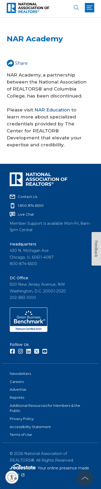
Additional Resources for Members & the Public (45, 408)
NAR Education (52, 110)
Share (17, 63)
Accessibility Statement (30, 427)
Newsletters (20, 373)
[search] (76, 7)
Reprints (17, 397)
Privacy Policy (22, 418)
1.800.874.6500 (31, 205)
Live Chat (26, 214)
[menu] (89, 7)
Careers (17, 381)
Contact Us (27, 196)
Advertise (18, 389)
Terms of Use (21, 434)
